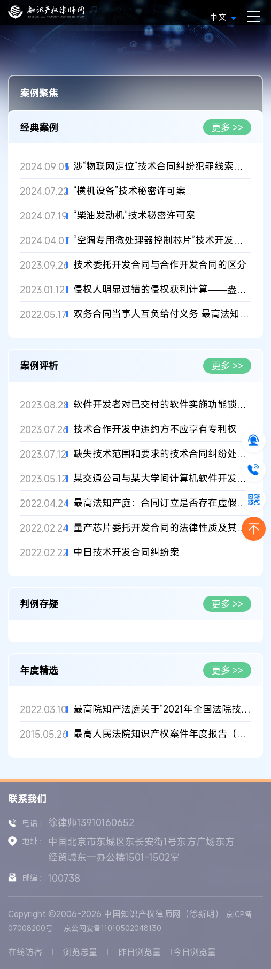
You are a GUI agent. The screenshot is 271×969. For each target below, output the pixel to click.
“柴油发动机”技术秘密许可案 (134, 215)
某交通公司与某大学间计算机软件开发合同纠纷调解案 (162, 478)
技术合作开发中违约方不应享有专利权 (155, 429)
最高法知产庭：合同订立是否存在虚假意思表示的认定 (162, 503)
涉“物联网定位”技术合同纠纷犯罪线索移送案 (162, 166)
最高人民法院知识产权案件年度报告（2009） (162, 733)
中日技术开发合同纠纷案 (126, 552)
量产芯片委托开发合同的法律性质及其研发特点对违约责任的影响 (162, 527)
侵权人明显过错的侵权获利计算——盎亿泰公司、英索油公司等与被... (162, 289)
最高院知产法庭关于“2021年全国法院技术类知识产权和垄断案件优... (162, 709)
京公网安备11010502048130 (112, 928)
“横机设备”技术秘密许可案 (129, 191)
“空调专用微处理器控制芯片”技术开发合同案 (162, 240)
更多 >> (227, 127)
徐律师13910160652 (91, 822)
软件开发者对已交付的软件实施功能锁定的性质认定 (162, 404)
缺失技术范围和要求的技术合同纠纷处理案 (162, 453)
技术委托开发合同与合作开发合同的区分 (159, 264)
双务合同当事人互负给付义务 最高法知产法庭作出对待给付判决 (162, 314)
